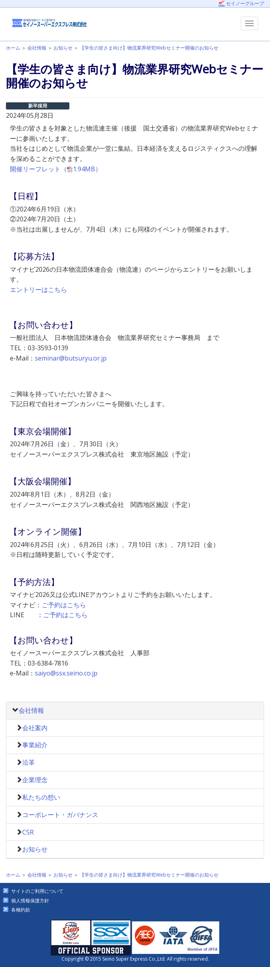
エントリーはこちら (38, 289)
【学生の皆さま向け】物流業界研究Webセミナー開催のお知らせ (149, 47)
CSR (28, 832)
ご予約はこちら (64, 605)
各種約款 (20, 909)
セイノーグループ (241, 3)
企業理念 (35, 779)
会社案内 (35, 727)
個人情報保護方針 (30, 900)
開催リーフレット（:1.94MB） (55, 169)
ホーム (13, 47)
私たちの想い (41, 797)
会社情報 (36, 47)
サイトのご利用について (37, 891)
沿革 (28, 762)
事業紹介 (35, 745)
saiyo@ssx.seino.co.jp (66, 673)
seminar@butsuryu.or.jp (71, 358)
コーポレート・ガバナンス (60, 814)
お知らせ (63, 47)
